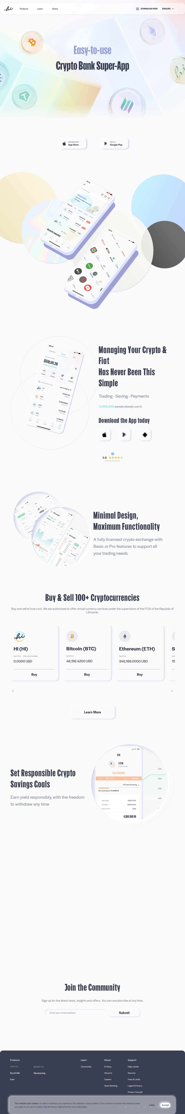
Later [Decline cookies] (152, 1105)
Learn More (92, 712)
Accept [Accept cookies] (165, 1105)
